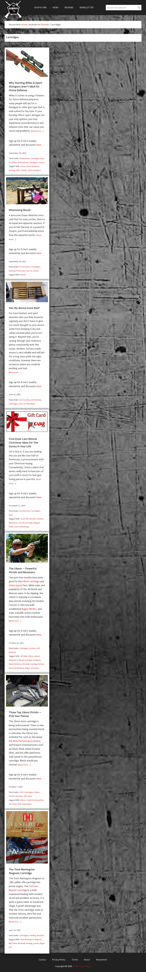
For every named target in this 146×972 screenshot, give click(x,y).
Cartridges (34, 158)
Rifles (14, 162)
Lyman (36, 942)
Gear (11, 514)
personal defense (16, 667)
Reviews (19, 795)
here (38, 144)
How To (29, 270)
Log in (88, 965)
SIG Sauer (35, 667)
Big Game (13, 942)
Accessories (24, 266)
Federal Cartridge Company (29, 659)
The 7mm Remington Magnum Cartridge (22, 870)
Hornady (29, 522)
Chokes (40, 518)
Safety (24, 170)
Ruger (27, 667)
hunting (34, 663)
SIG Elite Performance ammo (24, 740)
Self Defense (23, 162)
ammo (23, 166)
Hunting (33, 934)
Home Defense (15, 663)
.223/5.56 (24, 518)
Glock (37, 791)
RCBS (11, 526)
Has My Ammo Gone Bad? (24, 307)
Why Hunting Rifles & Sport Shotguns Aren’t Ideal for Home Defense (25, 86)
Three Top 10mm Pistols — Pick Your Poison (25, 713)
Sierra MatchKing (21, 526)
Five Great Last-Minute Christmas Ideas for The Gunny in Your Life (23, 441)
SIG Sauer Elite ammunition (20, 803)
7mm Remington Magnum (31, 938)
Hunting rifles (14, 170)
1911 (21, 791)
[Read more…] (37, 131)
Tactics (42, 162)
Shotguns (34, 162)
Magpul (37, 522)
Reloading (30, 403)
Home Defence (33, 166)
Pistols (32, 647)
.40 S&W (23, 655)
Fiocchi (21, 522)
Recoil (23, 274)
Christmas (13, 522)
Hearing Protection (17, 270)
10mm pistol (15, 584)
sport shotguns (34, 170)
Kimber (41, 663)
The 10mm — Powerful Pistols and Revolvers (22, 569)
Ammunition (24, 158)
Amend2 (32, 518)
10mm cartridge (30, 580)
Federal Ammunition (34, 799)
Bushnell (21, 942)
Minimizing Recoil (20, 209)
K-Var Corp (78, 965)
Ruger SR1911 (29, 608)
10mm (30, 655)
